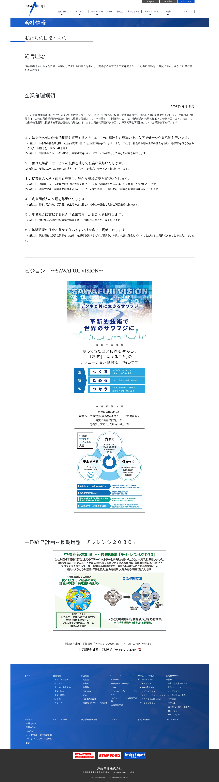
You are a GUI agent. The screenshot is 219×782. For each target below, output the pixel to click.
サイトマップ (172, 719)
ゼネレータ (88, 695)
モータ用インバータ (120, 683)
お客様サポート (133, 11)
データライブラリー (148, 703)
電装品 (86, 679)
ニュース (186, 11)
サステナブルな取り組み (150, 699)
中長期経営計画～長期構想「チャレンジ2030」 (109, 649)
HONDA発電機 (89, 699)
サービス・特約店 (115, 11)
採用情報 (168, 1)
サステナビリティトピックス (152, 695)
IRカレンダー (174, 715)
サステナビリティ (150, 11)
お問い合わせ (186, 1)
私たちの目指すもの (63, 687)
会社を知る (31, 723)
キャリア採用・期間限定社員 (39, 735)
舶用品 (86, 687)
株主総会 (172, 703)
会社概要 (58, 683)
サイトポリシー (60, 719)
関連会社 (58, 699)
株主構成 (172, 699)
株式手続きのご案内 (177, 695)
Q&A (28, 743)
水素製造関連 (117, 705)
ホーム (28, 676)
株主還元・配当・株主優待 (180, 707)
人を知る (30, 731)
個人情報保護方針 (89, 719)
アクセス (58, 703)
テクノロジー (97, 11)
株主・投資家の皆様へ (178, 683)
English (150, 1)
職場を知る (31, 727)
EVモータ (115, 679)
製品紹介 (80, 11)
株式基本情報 (174, 691)
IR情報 (168, 11)
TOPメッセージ (146, 683)
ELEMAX (87, 691)
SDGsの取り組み (147, 687)
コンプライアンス (147, 691)
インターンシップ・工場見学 (39, 739)
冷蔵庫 (86, 683)
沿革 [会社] (60, 691)
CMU (113, 687)
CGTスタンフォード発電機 (95, 703)
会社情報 (62, 11)
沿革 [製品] (60, 695)
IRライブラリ (174, 711)
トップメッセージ (62, 679)
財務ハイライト (175, 687)
